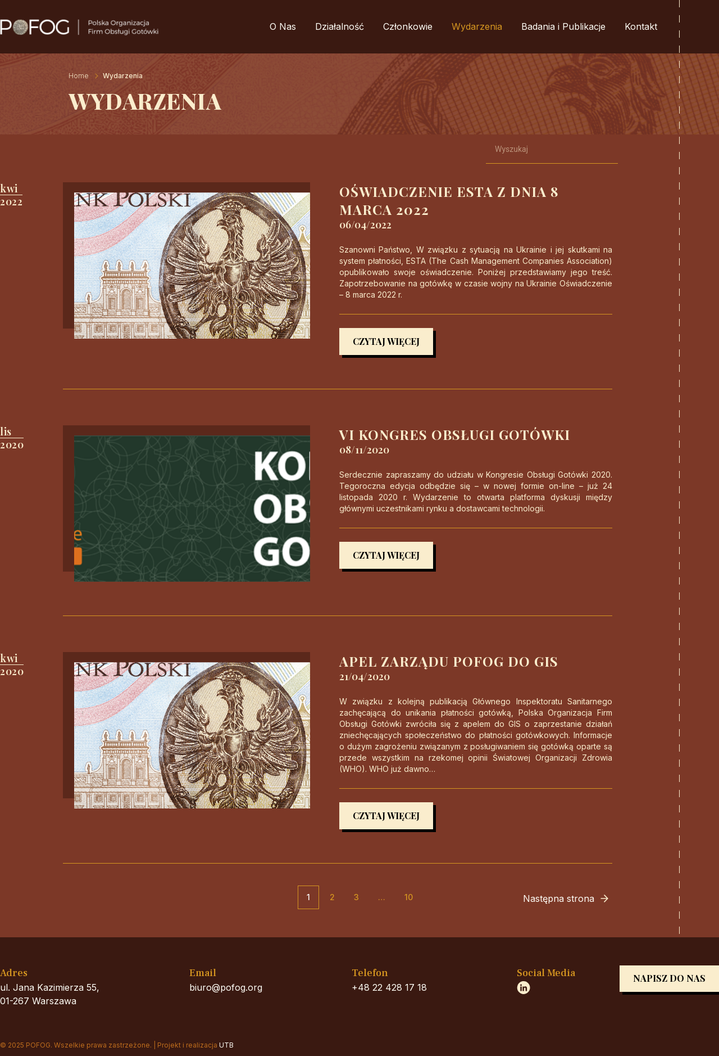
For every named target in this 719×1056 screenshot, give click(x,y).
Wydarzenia (477, 26)
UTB (226, 1045)
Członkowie (408, 26)
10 (408, 897)
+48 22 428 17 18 (389, 987)
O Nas (283, 26)
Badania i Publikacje (563, 26)
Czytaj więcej (386, 341)
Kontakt (641, 26)
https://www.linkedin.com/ (523, 987)
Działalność (339, 26)
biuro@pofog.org (225, 987)
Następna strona (558, 898)
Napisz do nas (669, 978)
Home (79, 75)
